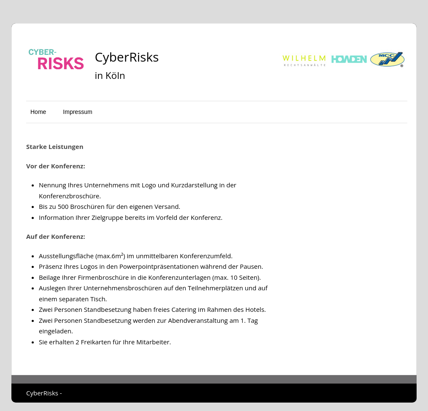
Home (38, 111)
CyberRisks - (44, 393)
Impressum (77, 111)
